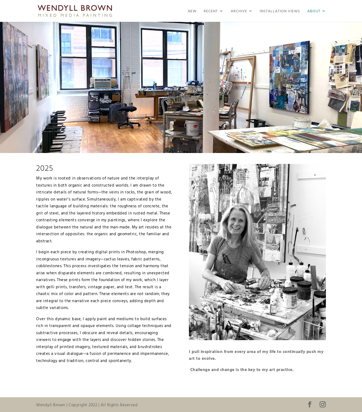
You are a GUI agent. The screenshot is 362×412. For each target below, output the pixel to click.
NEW (192, 11)
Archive (239, 11)
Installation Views (280, 11)
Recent (211, 11)
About (313, 11)
